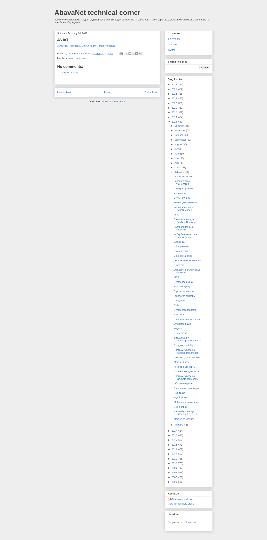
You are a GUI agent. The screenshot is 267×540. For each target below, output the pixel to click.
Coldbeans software (182, 499)
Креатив (69, 58)
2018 (175, 121)
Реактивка (179, 393)
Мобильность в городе (186, 402)
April (177, 163)
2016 (175, 435)
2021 (175, 107)
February (179, 172)
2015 (175, 440)
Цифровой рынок (183, 282)
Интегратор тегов (183, 188)
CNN (176, 305)
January (179, 424)
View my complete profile (181, 503)
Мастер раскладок (184, 419)
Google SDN (180, 242)
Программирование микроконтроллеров (186, 351)
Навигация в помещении (187, 319)
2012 (175, 454)
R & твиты (179, 314)
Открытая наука (182, 323)
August (178, 144)
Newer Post (64, 92)
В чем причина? (182, 197)
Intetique (172, 44)
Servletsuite (174, 38)
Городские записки (184, 291)
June (177, 153)
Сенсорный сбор (183, 255)
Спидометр (180, 300)
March (178, 167)
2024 (175, 93)
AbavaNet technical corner (97, 12)
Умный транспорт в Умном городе (184, 208)
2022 (175, 103)
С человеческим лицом (186, 388)
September (180, 139)
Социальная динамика (186, 371)
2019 (175, 117)
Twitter (171, 50)
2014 (175, 444)
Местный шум (181, 362)
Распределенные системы (183, 228)
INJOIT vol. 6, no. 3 (184, 176)
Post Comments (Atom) (113, 101)
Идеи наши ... (181, 193)
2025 (175, 89)
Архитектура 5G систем (187, 357)
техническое (81, 58)
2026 (175, 84)
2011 (175, 458)
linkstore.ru (189, 522)
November (180, 130)
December (180, 125)
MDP (176, 277)
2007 (175, 477)
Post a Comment (69, 72)
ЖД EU (178, 328)
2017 (175, 430)
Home (107, 92)
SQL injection (181, 397)
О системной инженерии (187, 260)
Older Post (150, 92)
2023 (175, 98)
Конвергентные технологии (182, 182)
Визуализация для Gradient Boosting (184, 220)
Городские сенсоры (184, 296)
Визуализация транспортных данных (187, 339)
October (179, 135)
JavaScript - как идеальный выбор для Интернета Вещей (86, 45)
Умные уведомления (185, 202)
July (176, 149)
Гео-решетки (181, 251)
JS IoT (177, 214)
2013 (175, 449)
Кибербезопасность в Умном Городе (186, 236)
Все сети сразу (182, 286)
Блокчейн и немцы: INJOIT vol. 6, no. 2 (185, 413)
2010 (175, 463)
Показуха (179, 265)
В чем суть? (180, 333)
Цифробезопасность (185, 310)
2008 (175, 472)
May (176, 158)
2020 (175, 112)
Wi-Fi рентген (181, 246)
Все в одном (180, 407)
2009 (175, 468)
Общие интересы (183, 383)
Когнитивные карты (184, 366)
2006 (175, 482)
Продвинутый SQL (184, 345)
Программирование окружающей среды (186, 377)
